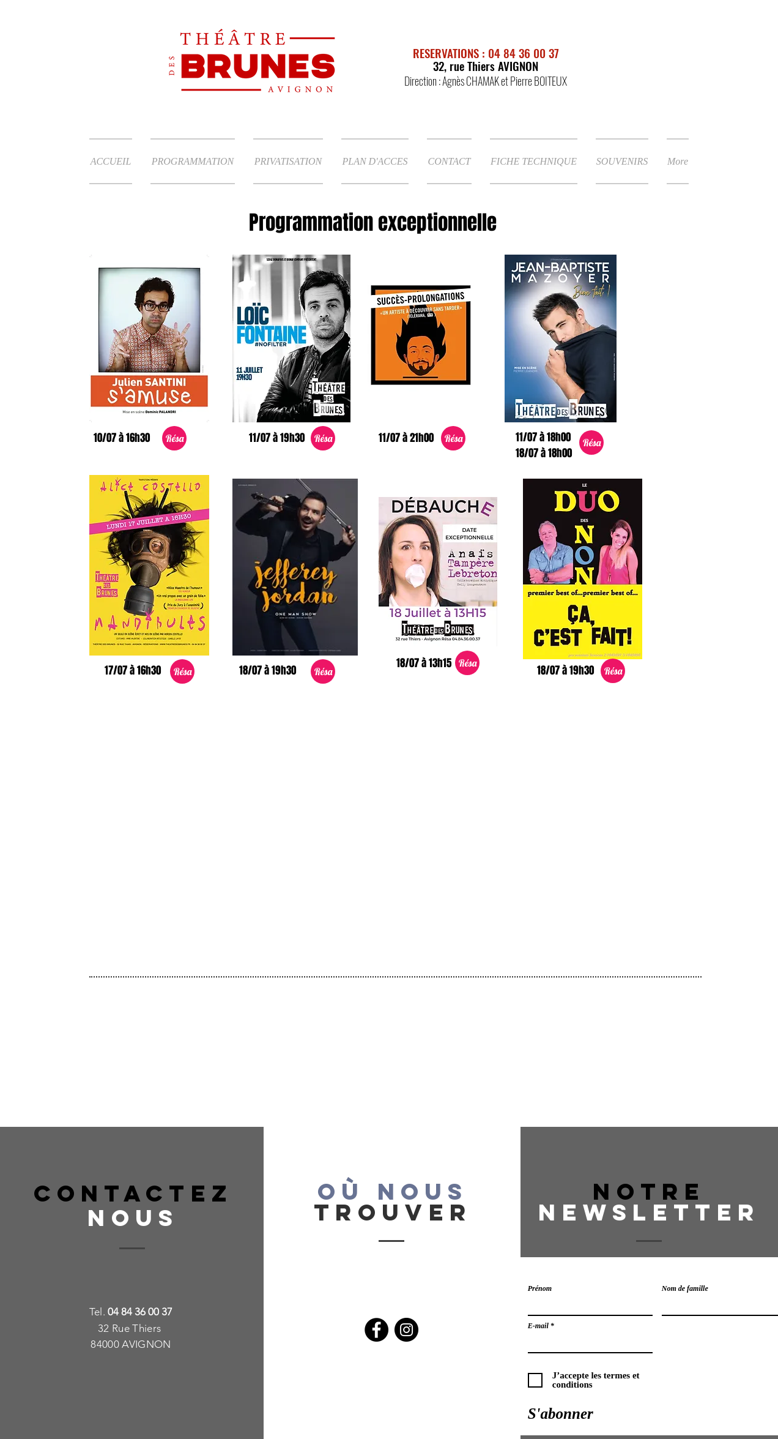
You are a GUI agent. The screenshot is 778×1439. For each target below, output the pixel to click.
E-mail (538, 1325)
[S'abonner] (560, 1413)
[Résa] (174, 438)
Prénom (540, 1288)
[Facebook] (376, 1330)
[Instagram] (406, 1330)
